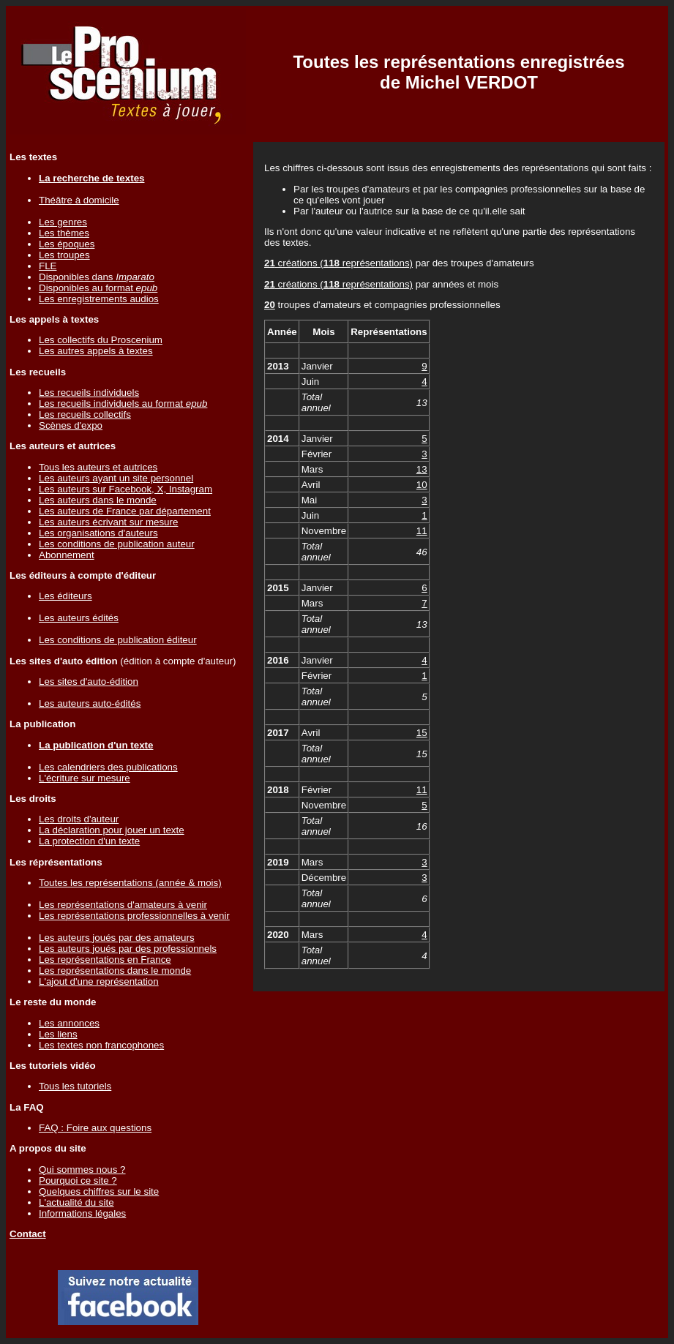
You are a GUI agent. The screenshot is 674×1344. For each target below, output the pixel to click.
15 (421, 732)
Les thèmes (64, 233)
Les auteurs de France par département (125, 511)
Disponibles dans (96, 276)
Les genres (63, 222)
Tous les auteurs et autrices (98, 467)
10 (421, 484)
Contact (28, 1233)
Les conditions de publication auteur (117, 543)
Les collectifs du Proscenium (100, 339)
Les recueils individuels (89, 392)
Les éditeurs (65, 595)
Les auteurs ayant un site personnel (116, 478)
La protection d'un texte (89, 841)
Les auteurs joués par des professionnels (128, 948)
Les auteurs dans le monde (98, 500)
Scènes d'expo (70, 425)
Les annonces (69, 1023)
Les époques (66, 244)
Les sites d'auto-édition (88, 681)
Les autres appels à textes (96, 350)
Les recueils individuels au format (123, 403)
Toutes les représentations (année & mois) (130, 882)
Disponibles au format (98, 287)
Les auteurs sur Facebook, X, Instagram (125, 489)
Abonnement (66, 554)
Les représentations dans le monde (115, 970)
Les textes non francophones (101, 1045)
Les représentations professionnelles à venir (134, 915)
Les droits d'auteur (79, 819)
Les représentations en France (105, 959)
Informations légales (82, 1213)
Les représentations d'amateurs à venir (123, 904)
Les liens (58, 1034)
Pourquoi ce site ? (78, 1180)
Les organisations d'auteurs (98, 533)
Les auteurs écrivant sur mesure (108, 522)
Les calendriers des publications (108, 767)
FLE (47, 265)
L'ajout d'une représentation (99, 981)
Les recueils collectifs (85, 414)
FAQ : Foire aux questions (95, 1127)
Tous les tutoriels (75, 1086)
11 (421, 530)
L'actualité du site (76, 1202)
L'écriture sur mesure (84, 778)
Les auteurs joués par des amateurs (117, 937)
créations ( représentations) (338, 263)
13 (421, 469)
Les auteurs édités (79, 617)
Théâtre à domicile (79, 200)
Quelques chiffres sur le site (99, 1191)
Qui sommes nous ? (82, 1169)
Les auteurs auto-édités (90, 703)
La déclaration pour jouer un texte (111, 830)
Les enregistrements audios (99, 298)
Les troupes (64, 254)
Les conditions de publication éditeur (118, 639)
